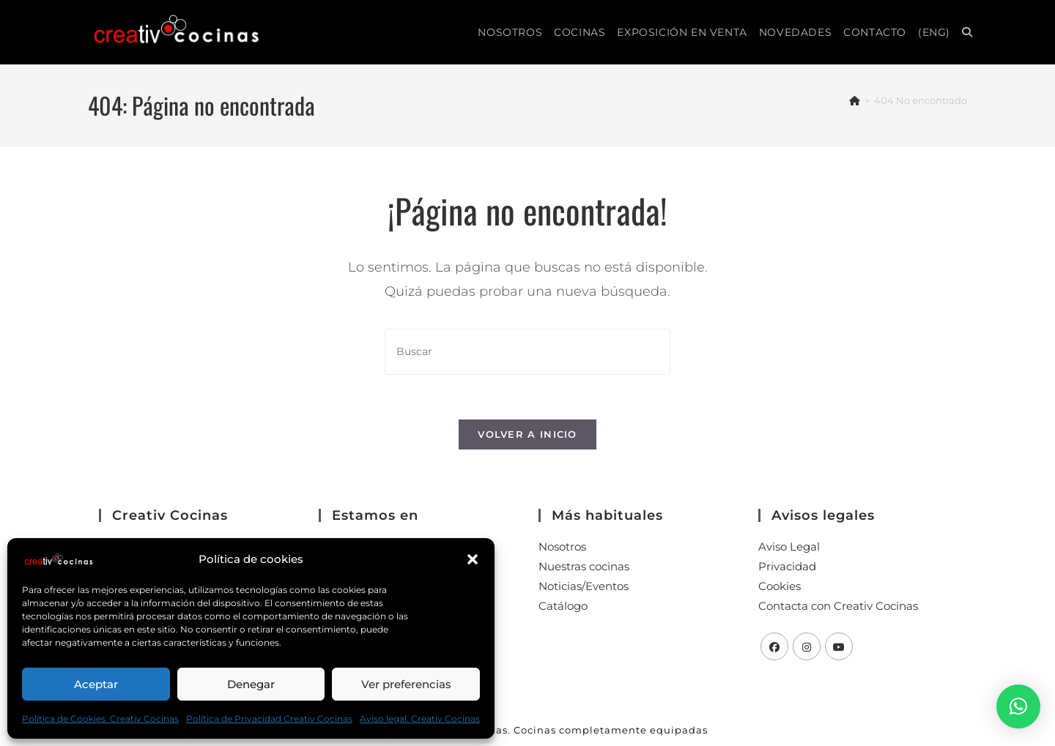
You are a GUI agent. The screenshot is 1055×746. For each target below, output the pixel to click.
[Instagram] (807, 646)
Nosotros (562, 546)
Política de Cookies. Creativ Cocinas (100, 718)
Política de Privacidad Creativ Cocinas (269, 718)
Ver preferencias (406, 684)
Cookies (779, 586)
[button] (472, 559)
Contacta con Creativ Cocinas (838, 606)
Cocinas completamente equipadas (611, 730)
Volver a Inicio (527, 434)
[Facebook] (774, 646)
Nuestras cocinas (583, 566)
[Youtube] (839, 646)
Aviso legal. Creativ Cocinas (420, 718)
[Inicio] (854, 100)
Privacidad (787, 566)
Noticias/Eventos (583, 586)
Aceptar (96, 684)
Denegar (251, 684)
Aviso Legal (789, 546)
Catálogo (563, 606)
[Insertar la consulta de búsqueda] (527, 352)
